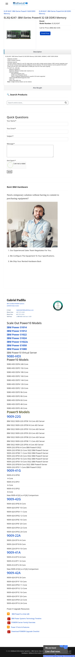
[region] (37, 51)
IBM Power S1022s (17, 341)
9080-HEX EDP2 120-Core (17, 388)
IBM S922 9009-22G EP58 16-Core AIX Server (26, 421)
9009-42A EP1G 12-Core (17, 588)
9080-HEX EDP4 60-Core (17, 400)
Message (10, 144)
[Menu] (7, 4)
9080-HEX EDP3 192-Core (17, 368)
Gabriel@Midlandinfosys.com (24, 310)
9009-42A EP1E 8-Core (16, 577)
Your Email (11, 128)
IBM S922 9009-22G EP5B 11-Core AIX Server (26, 441)
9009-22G (14, 416)
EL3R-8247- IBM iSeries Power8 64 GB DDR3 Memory (55, 12)
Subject (10, 136)
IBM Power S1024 (17, 338)
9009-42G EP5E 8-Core (16, 503)
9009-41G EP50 (13, 475)
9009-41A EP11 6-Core (16, 561)
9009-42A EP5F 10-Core (17, 507)
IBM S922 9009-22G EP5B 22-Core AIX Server (26, 437)
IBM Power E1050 (17, 345)
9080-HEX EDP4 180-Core (17, 372)
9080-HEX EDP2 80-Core (17, 396)
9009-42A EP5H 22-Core (17, 527)
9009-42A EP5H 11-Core (17, 511)
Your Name (11, 121)
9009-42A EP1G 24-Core (17, 603)
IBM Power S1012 (17, 331)
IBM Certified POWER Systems (15, 303)
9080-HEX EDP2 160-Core (17, 376)
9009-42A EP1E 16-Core (17, 592)
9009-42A (14, 573)
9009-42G (14, 499)
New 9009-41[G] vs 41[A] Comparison (23, 495)
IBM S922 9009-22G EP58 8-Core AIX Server (25, 425)
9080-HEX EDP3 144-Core (17, 380)
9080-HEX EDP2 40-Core (17, 408)
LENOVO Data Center (13, 306)
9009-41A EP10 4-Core (16, 557)
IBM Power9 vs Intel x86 (18, 614)
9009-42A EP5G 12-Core (17, 515)
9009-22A (14, 535)
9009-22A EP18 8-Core (16, 544)
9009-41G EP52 (13, 488)
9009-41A (14, 552)
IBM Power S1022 (17, 334)
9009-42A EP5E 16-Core (17, 519)
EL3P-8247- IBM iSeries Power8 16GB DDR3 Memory (19, 12)
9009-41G (14, 470)
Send (9, 172)
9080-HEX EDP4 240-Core (17, 364)
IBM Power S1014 (17, 327)
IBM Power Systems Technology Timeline (26, 618)
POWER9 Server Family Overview (23, 622)
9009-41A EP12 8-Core (16, 565)
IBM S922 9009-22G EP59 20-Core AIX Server (26, 433)
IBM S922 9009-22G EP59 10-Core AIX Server (26, 429)
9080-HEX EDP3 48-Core (17, 404)
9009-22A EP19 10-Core (17, 548)
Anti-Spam (11, 160)
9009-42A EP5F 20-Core (17, 523)
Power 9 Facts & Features (18, 627)
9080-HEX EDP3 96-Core (17, 392)
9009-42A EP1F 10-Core (17, 581)
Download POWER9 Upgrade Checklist (25, 631)
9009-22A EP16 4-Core (16, 540)
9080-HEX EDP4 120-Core (17, 384)
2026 (9, 651)
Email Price (45, 33)
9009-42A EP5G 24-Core (17, 531)
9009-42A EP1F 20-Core (17, 596)
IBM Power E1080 (17, 349)
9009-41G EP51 (13, 482)
